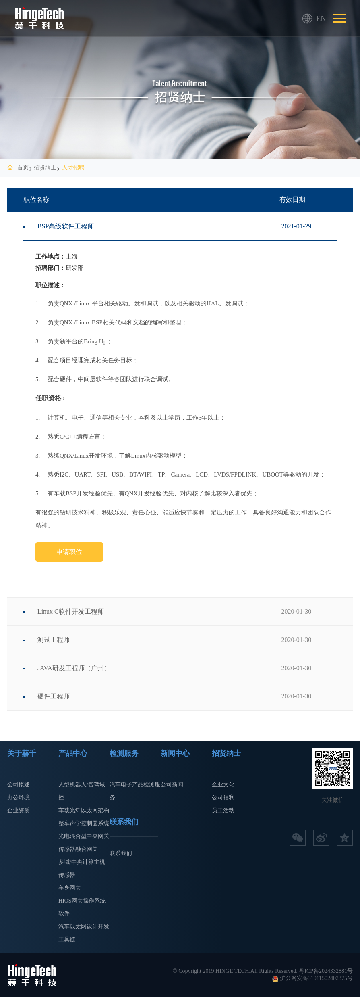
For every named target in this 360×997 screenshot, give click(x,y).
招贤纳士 (45, 168)
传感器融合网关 (78, 849)
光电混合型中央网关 (83, 836)
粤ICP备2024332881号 (326, 971)
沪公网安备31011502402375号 (316, 978)
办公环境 (18, 797)
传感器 (66, 875)
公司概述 (18, 785)
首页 (23, 168)
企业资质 (18, 810)
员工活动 (223, 810)
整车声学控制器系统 (83, 823)
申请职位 (69, 551)
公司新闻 (172, 785)
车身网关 (69, 888)
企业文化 (223, 785)
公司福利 (223, 797)
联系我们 (121, 853)
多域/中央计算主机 (81, 862)
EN (307, 18)
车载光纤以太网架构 (83, 810)
